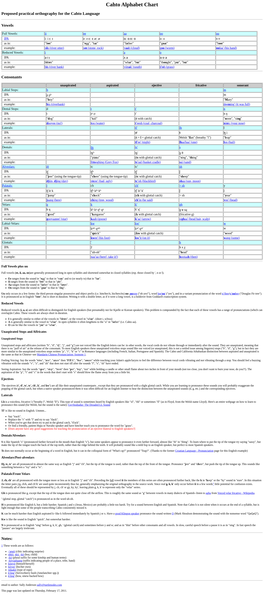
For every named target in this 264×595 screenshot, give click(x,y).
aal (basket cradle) (148, 162)
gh (180, 204)
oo (161, 33)
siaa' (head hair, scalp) (194, 219)
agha (208, 493)
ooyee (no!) (54, 123)
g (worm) (167, 48)
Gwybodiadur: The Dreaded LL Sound (89, 404)
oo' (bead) (231, 200)
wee (133, 293)
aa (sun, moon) (190, 181)
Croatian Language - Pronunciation (194, 450)
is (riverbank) (56, 104)
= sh (182, 185)
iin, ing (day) (57, 181)
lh (180, 128)
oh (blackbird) (145, 181)
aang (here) (54, 200)
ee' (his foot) (100, 238)
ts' (136, 147)
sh (180, 166)
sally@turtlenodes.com (49, 584)
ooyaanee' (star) (57, 219)
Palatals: (7, 185)
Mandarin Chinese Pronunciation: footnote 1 (61, 354)
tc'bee (234, 293)
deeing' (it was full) (237, 104)
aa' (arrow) (143, 219)
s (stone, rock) (93, 48)
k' (136, 204)
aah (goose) (99, 219)
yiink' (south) (133, 67)
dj (48, 166)
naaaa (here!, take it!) (104, 257)
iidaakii (12, 569)
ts (92, 147)
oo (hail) (229, 142)
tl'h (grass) (167, 67)
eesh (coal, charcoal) (148, 123)
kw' (137, 223)
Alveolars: (8, 166)
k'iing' (11, 572)
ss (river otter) (54, 48)
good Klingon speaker (127, 513)
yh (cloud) (132, 48)
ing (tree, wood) (102, 200)
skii (17, 554)
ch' (136, 185)
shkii (10, 554)
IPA (6, 38)
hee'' (161, 293)
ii (46, 33)
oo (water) (97, 123)
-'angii (11, 551)
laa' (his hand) (226, 48)
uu (217, 33)
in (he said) (144, 200)
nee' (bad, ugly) (101, 181)
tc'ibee (225, 293)
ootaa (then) (188, 257)
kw (92, 223)
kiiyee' (11, 566)
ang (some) (232, 238)
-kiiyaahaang (15, 560)
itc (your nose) (234, 123)
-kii (22, 554)
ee (84, 33)
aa (125, 33)
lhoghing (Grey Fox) (104, 162)
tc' (136, 166)
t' (135, 109)
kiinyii (11, 563)
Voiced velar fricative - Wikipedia (235, 493)
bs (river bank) (54, 67)
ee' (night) (142, 142)
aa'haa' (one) (188, 142)
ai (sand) (185, 162)
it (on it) (142, 238)
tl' (136, 128)
